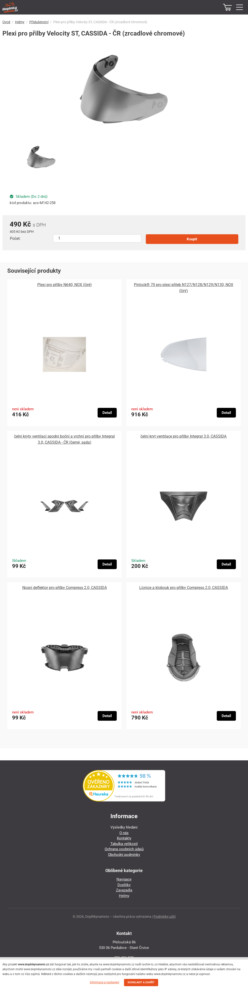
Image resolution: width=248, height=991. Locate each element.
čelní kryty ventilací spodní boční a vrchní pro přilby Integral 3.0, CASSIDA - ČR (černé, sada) (64, 439)
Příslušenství (38, 22)
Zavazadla (124, 890)
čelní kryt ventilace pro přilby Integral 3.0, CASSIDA (183, 436)
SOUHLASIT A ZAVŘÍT (141, 982)
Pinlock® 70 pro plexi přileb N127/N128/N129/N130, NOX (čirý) (183, 287)
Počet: (15, 238)
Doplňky (124, 885)
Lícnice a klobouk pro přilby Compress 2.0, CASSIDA (183, 587)
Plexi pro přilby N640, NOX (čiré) (64, 284)
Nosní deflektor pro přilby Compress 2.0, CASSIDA (64, 587)
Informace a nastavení (104, 982)
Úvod (6, 22)
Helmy (19, 22)
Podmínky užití (165, 916)
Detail (107, 413)
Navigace (124, 879)
